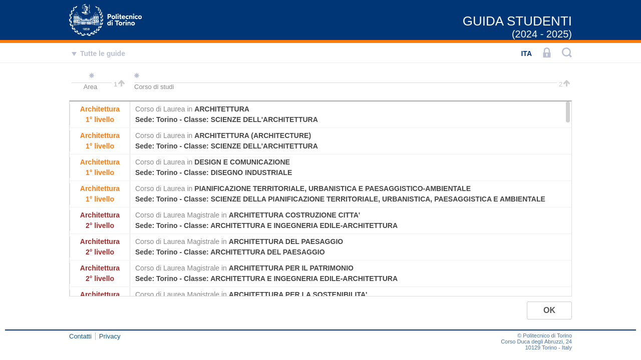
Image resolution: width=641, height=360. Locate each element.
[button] (549, 311)
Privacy (110, 336)
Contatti (80, 336)
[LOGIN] (547, 54)
